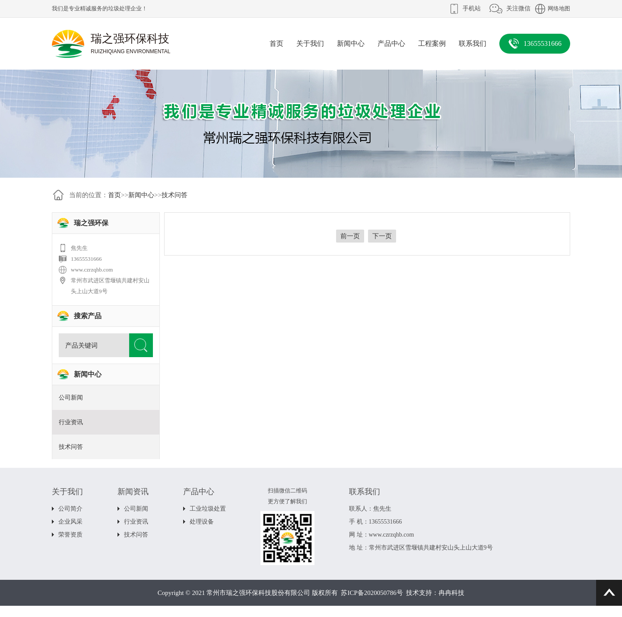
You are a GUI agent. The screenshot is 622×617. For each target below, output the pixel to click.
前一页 (350, 236)
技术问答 (174, 195)
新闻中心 (351, 43)
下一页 (382, 236)
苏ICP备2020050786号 (372, 592)
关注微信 (518, 8)
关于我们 (310, 43)
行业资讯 (71, 422)
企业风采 (70, 521)
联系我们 (472, 43)
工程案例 (432, 43)
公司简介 (70, 508)
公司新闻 (71, 397)
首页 (276, 43)
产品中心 (391, 43)
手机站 (472, 8)
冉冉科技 (451, 592)
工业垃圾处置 (208, 508)
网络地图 (559, 8)
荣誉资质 (70, 534)
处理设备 (202, 521)
